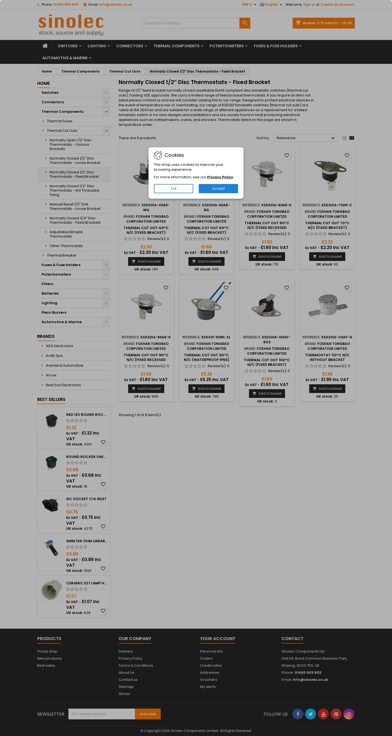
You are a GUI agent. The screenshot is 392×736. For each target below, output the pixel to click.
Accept (218, 188)
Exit (173, 188)
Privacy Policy (220, 177)
